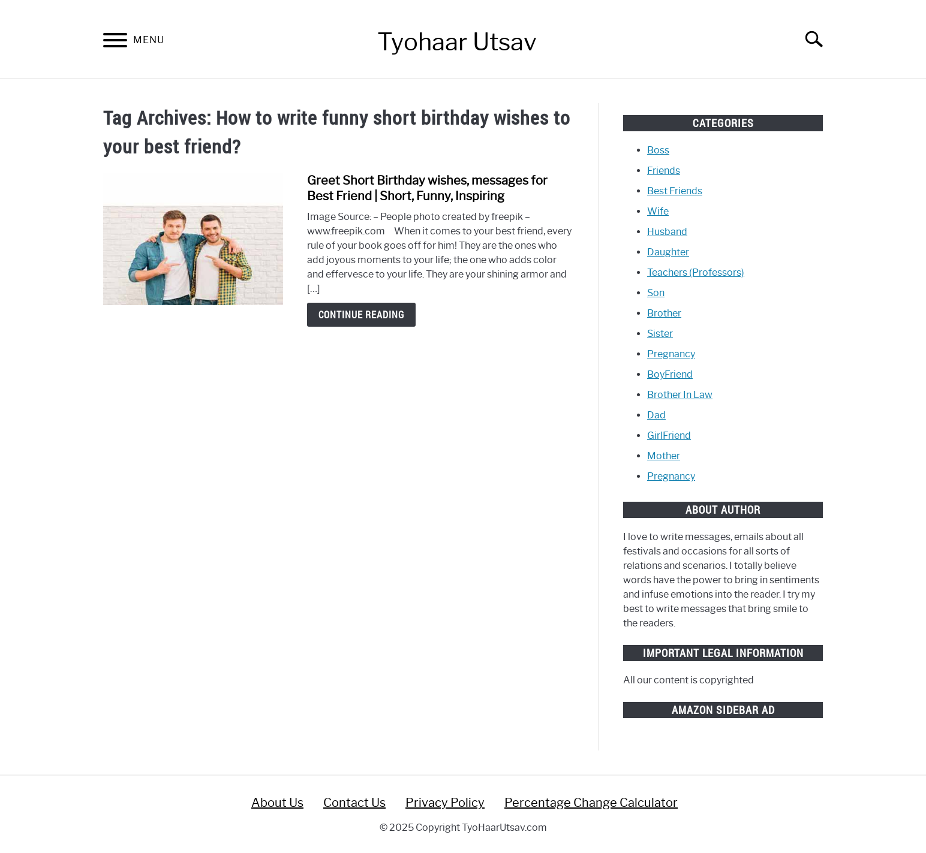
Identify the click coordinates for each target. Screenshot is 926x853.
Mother (663, 456)
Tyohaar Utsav (457, 41)
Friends (663, 170)
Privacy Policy (445, 802)
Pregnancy (671, 354)
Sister (660, 333)
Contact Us (354, 802)
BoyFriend (670, 374)
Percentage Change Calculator (591, 802)
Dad (656, 415)
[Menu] (115, 42)
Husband (667, 231)
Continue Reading (361, 314)
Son (656, 293)
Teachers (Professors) (695, 272)
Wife (658, 211)
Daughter (668, 252)
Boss (658, 150)
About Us (277, 802)
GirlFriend (669, 435)
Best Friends (674, 191)
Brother (664, 313)
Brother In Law (679, 394)
